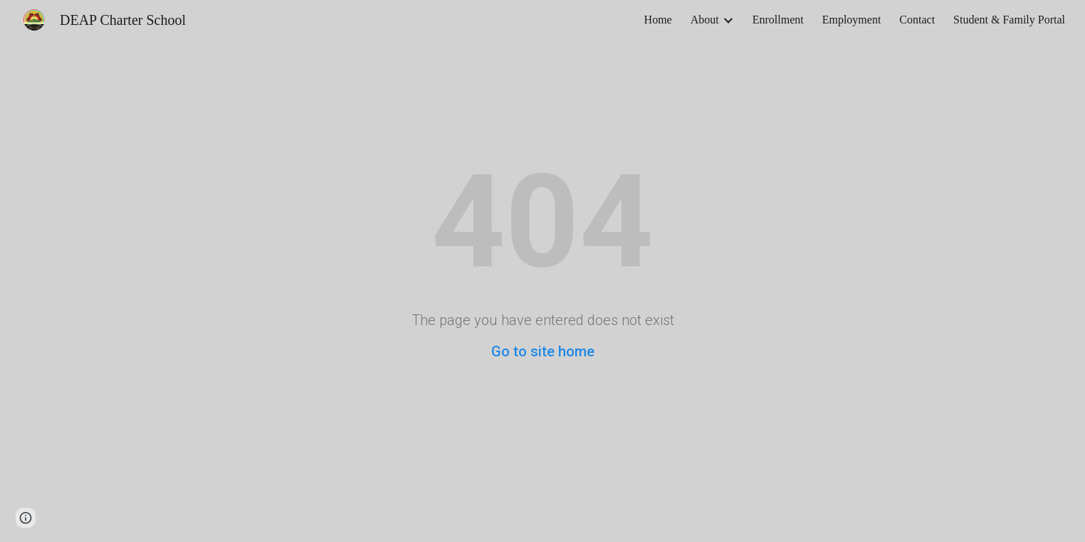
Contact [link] (917, 20)
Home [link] (658, 20)
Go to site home (542, 351)
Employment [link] (851, 20)
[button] (26, 518)
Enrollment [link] (778, 20)
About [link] (705, 20)
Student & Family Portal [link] (1009, 20)
